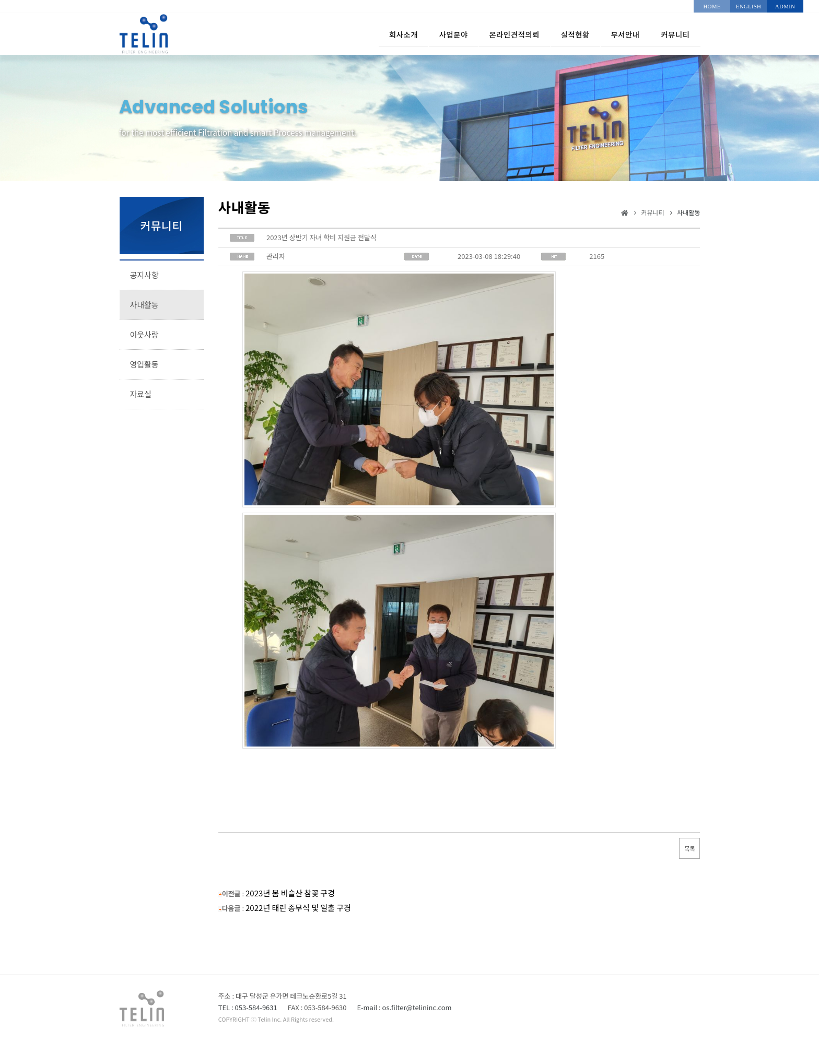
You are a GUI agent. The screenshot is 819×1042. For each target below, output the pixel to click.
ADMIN (785, 6)
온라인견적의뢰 (486, 33)
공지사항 (144, 274)
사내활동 (144, 304)
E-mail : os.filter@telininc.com (404, 1007)
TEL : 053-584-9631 (247, 1007)
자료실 (140, 393)
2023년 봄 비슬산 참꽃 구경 (290, 893)
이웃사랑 (144, 334)
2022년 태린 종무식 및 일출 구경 (298, 907)
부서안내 (615, 33)
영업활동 (144, 364)
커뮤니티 (673, 33)
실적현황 (557, 33)
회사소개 (358, 33)
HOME (711, 6)
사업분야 (415, 33)
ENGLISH (748, 6)
